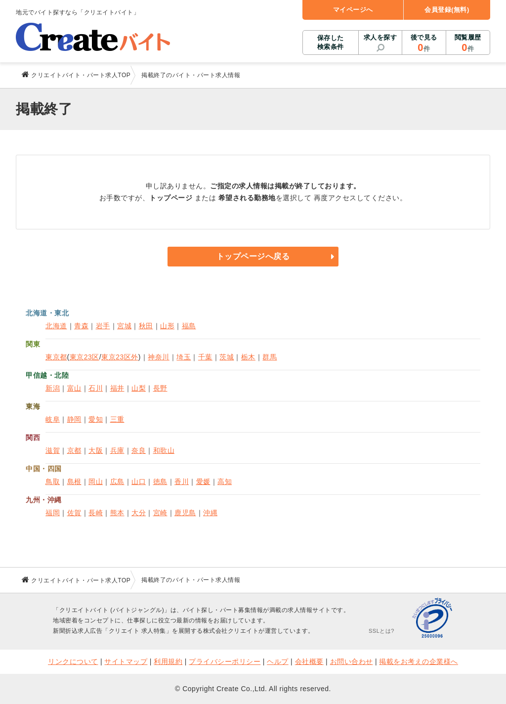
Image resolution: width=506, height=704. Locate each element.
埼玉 (183, 357)
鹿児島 (185, 513)
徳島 (160, 481)
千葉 (205, 357)
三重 (117, 419)
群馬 (269, 357)
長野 (160, 388)
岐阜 (52, 419)
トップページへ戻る (253, 256)
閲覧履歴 (468, 43)
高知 (224, 481)
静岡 (74, 419)
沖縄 (210, 513)
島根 (74, 481)
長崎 (95, 513)
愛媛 (203, 481)
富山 (74, 388)
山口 (138, 481)
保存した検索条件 (330, 42)
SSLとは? (381, 631)
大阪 (95, 450)
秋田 (146, 326)
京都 (74, 450)
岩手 (103, 326)
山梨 (138, 388)
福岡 (52, 513)
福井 (117, 388)
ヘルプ (278, 661)
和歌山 (164, 450)
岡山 (95, 481)
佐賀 (74, 513)
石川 (95, 388)
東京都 (56, 357)
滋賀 (52, 450)
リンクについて (73, 661)
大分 (138, 513)
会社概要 (309, 661)
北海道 (56, 326)
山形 (167, 326)
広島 (117, 481)
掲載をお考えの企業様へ (418, 661)
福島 (189, 326)
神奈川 (158, 357)
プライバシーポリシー (224, 661)
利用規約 (168, 661)
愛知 (95, 419)
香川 (181, 481)
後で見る (423, 43)
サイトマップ (125, 661)
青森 (81, 326)
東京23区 (84, 357)
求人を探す (380, 37)
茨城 (226, 357)
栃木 (248, 357)
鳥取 (52, 481)
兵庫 (117, 450)
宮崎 (160, 513)
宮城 (124, 326)
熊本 (117, 513)
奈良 (138, 450)
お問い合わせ (351, 661)
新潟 (52, 388)
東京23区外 (119, 357)
